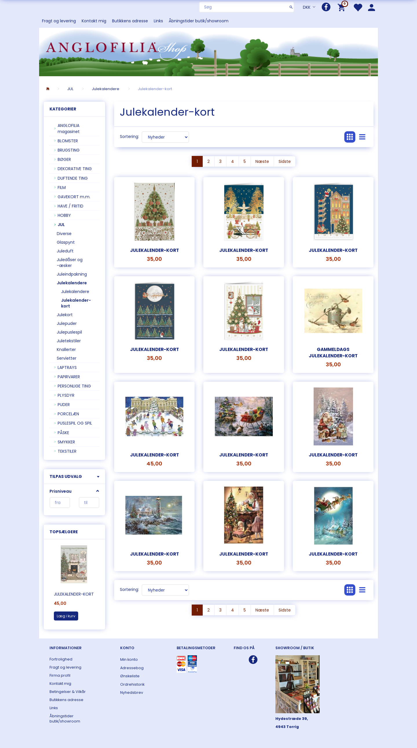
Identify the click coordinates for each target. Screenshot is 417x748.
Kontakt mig (94, 21)
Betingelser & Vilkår (68, 691)
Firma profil (60, 675)
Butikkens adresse (130, 21)
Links (158, 21)
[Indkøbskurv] (342, 7)
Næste (262, 161)
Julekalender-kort (74, 594)
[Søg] (291, 7)
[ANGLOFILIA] (208, 51)
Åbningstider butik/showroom (198, 21)
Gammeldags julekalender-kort (333, 352)
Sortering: (129, 136)
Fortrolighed (61, 659)
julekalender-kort (243, 349)
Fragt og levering (59, 21)
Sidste (285, 161)
